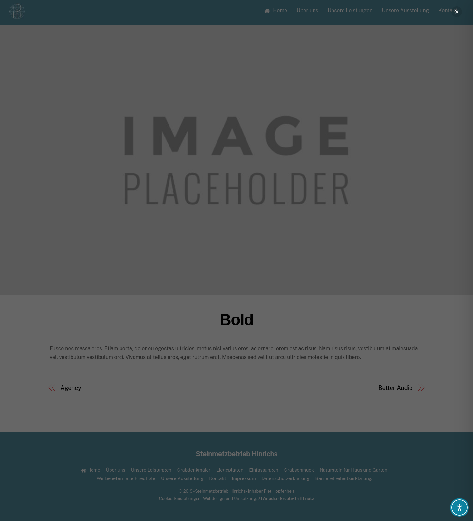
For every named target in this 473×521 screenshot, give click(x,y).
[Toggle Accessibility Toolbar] (459, 507)
